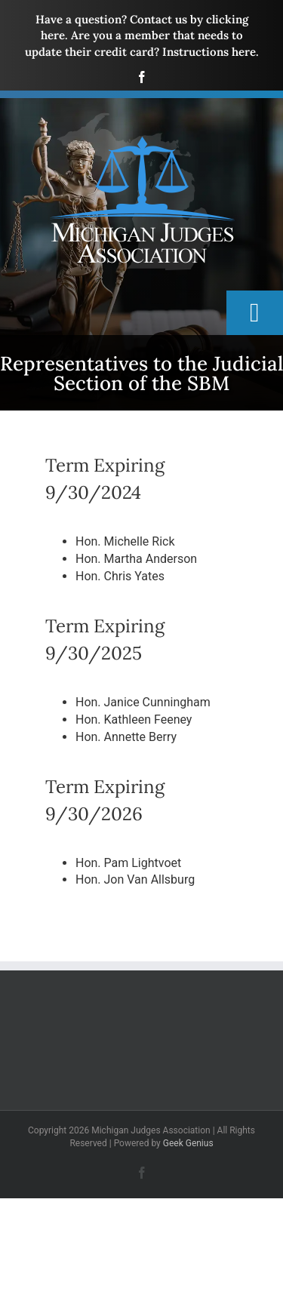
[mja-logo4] (141, 118)
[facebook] (142, 77)
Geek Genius (188, 1143)
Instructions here (209, 52)
